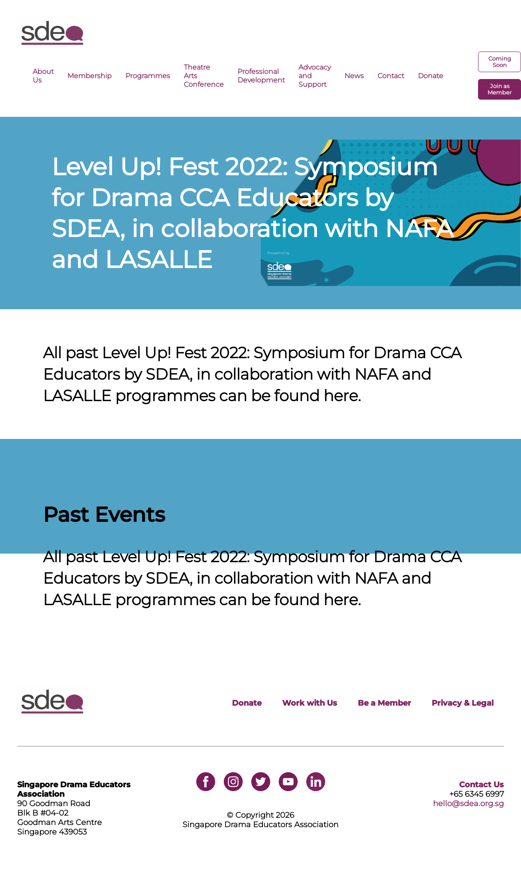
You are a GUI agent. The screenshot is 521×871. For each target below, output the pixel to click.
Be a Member (384, 703)
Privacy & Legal (463, 703)
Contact (391, 75)
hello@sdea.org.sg (468, 803)
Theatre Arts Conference (204, 75)
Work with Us (309, 703)
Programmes (147, 75)
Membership (89, 75)
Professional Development (261, 75)
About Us (43, 75)
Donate (430, 75)
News (354, 75)
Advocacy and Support (315, 75)
